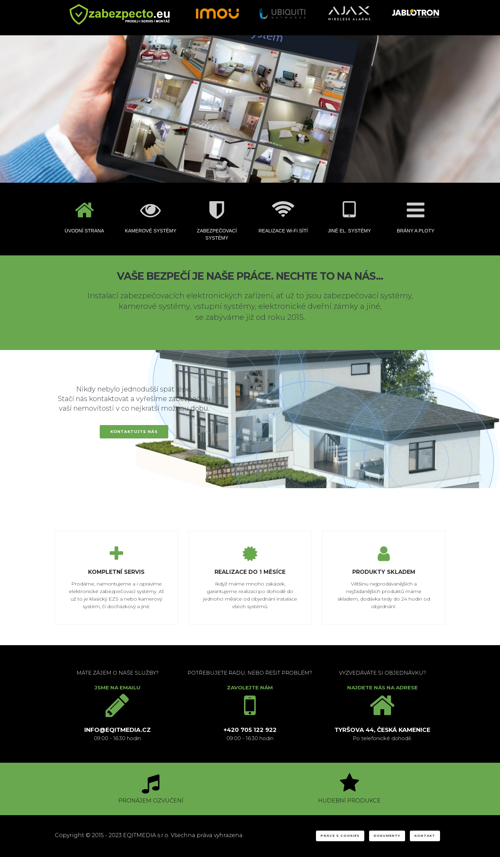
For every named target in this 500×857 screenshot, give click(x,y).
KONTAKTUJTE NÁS (134, 431)
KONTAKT (424, 835)
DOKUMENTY (387, 835)
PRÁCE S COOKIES (339, 835)
